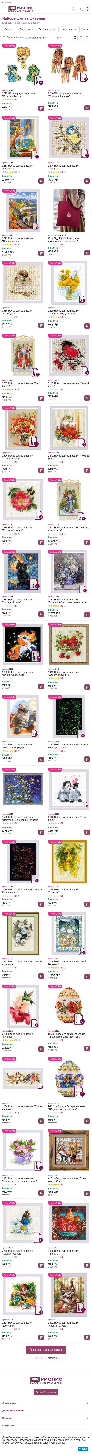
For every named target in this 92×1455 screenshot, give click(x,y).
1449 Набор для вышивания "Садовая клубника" (63, 673)
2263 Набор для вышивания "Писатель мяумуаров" (17, 746)
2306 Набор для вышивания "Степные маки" (17, 457)
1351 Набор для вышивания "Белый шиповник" (22, 963)
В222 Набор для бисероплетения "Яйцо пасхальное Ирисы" (66, 1108)
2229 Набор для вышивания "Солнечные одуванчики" (63, 312)
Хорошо (83, 1449)
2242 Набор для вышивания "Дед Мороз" (20, 384)
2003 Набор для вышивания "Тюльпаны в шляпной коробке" (19, 1180)
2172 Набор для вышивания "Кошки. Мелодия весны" (68, 746)
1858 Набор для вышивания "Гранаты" (63, 1252)
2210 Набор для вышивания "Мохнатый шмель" (17, 529)
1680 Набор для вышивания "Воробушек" (17, 312)
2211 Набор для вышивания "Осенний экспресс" (17, 239)
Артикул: (5, 90)
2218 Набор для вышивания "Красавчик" (17, 167)
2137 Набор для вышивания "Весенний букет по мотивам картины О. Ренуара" (69, 601)
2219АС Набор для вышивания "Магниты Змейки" (19, 94)
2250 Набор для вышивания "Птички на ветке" (22, 1108)
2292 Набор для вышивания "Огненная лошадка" (17, 673)
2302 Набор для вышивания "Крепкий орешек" (63, 1324)
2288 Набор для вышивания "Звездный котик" (17, 601)
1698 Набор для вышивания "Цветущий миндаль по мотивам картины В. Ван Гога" (20, 818)
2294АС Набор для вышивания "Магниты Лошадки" (65, 94)
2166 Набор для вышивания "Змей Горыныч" (67, 963)
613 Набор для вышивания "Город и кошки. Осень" (68, 1180)
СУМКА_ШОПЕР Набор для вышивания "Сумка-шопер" (63, 239)
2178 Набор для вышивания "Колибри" (17, 1035)
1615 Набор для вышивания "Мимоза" (63, 891)
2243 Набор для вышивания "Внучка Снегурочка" (68, 529)
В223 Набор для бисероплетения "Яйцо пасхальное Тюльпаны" (66, 1035)
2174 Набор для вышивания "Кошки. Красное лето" (22, 891)
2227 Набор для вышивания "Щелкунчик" (17, 1324)
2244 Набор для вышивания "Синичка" (63, 167)
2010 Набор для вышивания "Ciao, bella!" (67, 818)
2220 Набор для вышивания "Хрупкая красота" (17, 1252)
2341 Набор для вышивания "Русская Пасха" (69, 457)
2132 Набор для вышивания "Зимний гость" (68, 384)
